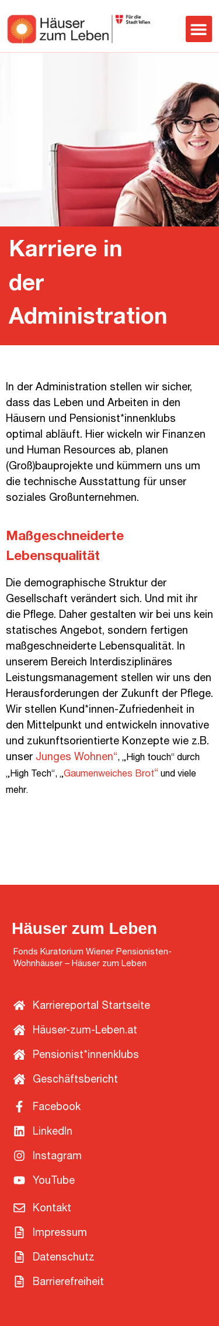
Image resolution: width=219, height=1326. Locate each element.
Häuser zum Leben (84, 928)
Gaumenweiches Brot (109, 774)
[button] (199, 29)
